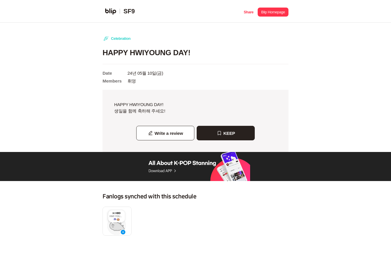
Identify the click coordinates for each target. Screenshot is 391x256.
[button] (248, 11)
